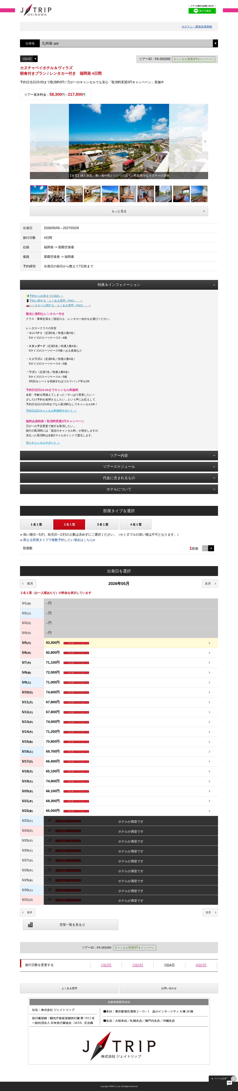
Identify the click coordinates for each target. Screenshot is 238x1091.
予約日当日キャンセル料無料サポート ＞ (51, 410)
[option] (119, 141)
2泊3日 (137, 965)
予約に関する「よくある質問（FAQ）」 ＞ (56, 300)
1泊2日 (106, 965)
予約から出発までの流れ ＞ (46, 295)
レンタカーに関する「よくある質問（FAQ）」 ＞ (60, 305)
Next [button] (205, 141)
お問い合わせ (169, 988)
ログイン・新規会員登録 (197, 26)
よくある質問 (69, 988)
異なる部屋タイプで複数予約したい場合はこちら (58, 540)
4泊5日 (201, 965)
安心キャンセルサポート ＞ (43, 442)
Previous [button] (33, 141)
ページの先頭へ (223, 1078)
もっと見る (119, 211)
